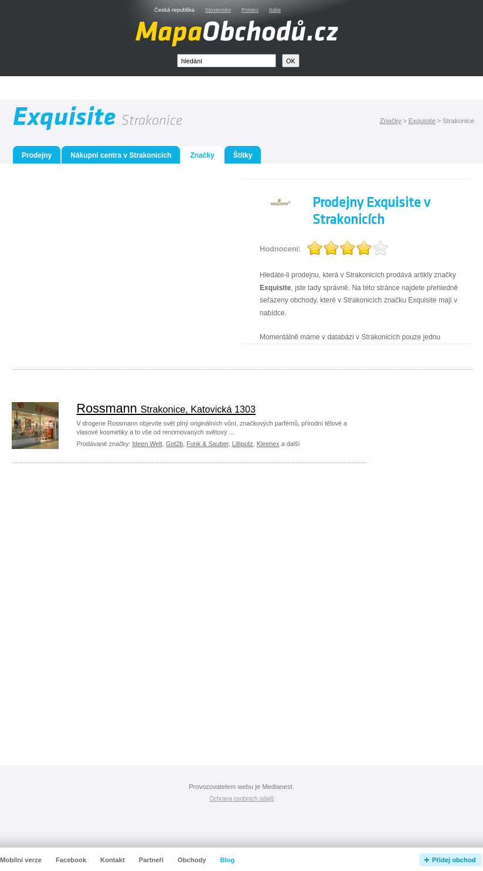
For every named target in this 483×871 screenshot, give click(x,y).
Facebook (71, 859)
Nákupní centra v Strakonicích (120, 155)
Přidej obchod (454, 859)
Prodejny (37, 155)
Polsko (250, 9)
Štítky (243, 155)
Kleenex (268, 443)
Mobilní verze (21, 859)
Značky (391, 120)
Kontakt (112, 859)
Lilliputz (242, 443)
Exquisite (422, 120)
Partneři (151, 859)
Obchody (192, 859)
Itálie (275, 9)
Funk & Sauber (207, 443)
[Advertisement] (255, 88)
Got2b (174, 443)
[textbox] (226, 60)
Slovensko (218, 9)
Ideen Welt (147, 443)
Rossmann (166, 408)
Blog (227, 859)
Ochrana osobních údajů (241, 798)
